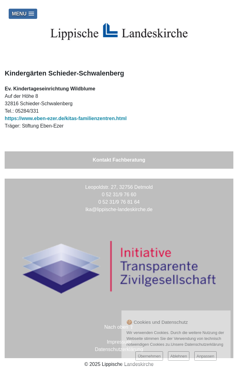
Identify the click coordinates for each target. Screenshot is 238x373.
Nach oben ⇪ (119, 327)
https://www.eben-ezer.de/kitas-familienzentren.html (65, 118)
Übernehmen (149, 356)
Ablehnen (178, 356)
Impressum (119, 342)
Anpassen (205, 356)
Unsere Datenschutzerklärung (197, 344)
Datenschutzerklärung (119, 349)
